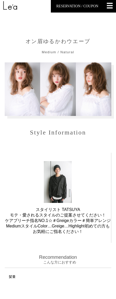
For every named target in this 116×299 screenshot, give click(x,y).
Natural (67, 52)
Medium (49, 52)
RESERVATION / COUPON (77, 6)
